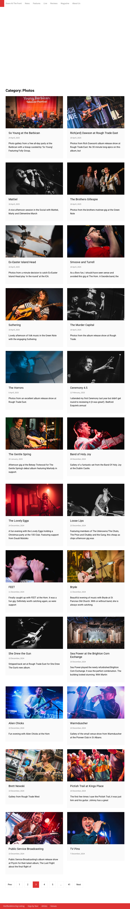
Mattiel (13, 199)
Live (45, 3)
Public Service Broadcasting (26, 849)
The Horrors (16, 387)
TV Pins (75, 849)
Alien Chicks (16, 723)
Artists (44, 906)
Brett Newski (17, 786)
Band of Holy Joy (80, 454)
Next (78, 884)
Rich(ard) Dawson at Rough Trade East (94, 133)
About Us (76, 3)
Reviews (53, 3)
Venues (53, 906)
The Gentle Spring (20, 454)
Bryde (73, 587)
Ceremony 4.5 (78, 387)
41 (69, 884)
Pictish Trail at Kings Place (87, 786)
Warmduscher (79, 723)
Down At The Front (14, 3)
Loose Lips (77, 520)
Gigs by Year (33, 906)
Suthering (15, 325)
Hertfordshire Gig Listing (13, 906)
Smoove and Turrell (82, 262)
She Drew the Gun (20, 653)
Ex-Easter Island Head (22, 262)
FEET (12, 587)
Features (36, 3)
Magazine (65, 3)
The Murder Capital (82, 325)
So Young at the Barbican (24, 133)
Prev (10, 884)
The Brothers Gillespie (84, 199)
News (27, 3)
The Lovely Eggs (19, 520)
